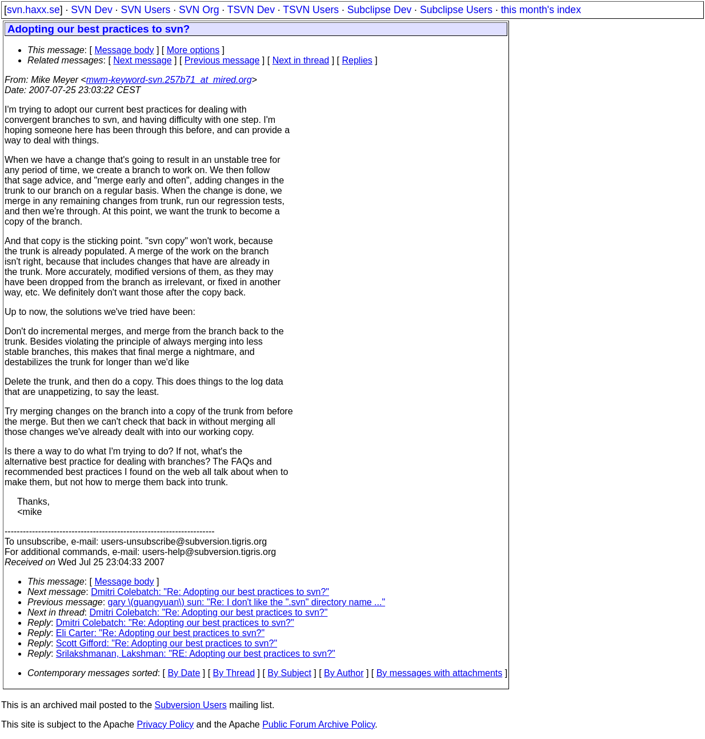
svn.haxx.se (33, 9)
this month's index (541, 9)
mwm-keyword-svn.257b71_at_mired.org (169, 80)
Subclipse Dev (379, 9)
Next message (142, 60)
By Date (183, 673)
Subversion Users (191, 705)
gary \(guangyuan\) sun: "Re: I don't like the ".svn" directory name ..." (247, 602)
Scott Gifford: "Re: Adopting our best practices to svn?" (166, 643)
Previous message (222, 60)
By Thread (234, 673)
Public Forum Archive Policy (318, 724)
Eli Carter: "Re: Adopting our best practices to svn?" (160, 633)
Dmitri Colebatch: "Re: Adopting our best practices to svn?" (210, 592)
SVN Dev (91, 9)
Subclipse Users (456, 9)
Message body (124, 50)
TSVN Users (311, 9)
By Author (343, 673)
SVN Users (145, 9)
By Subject (289, 673)
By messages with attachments (439, 673)
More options (193, 50)
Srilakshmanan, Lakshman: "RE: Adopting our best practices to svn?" (195, 653)
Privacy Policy (165, 724)
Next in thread (301, 60)
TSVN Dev (251, 9)
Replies (357, 60)
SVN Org (199, 9)
